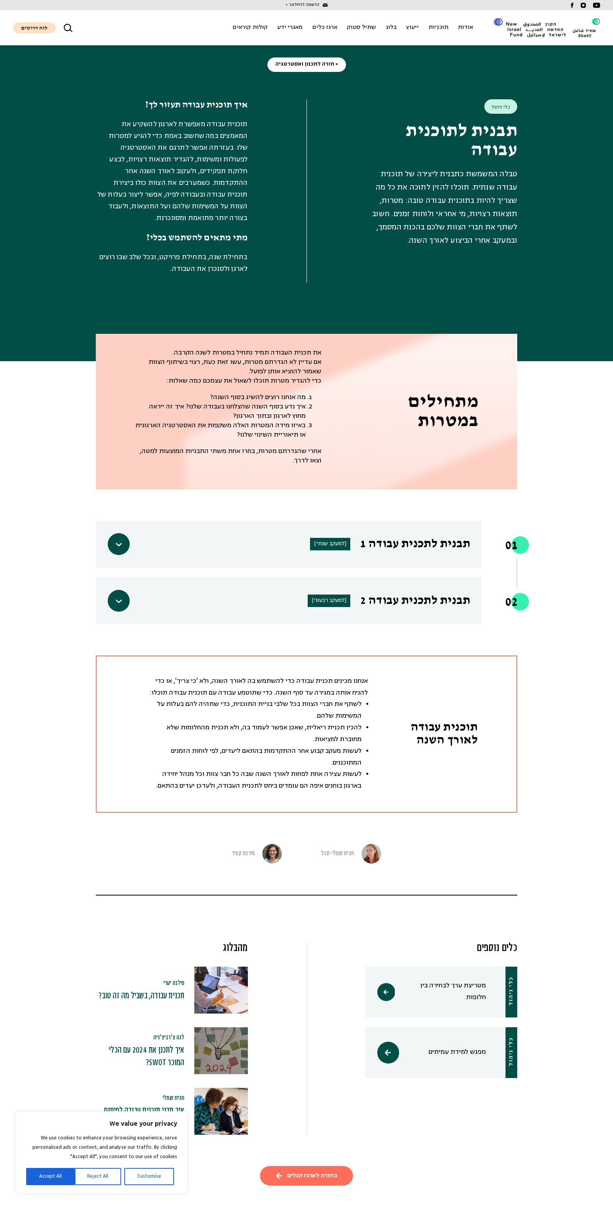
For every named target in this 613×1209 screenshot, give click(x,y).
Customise (149, 1176)
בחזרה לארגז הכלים (306, 1176)
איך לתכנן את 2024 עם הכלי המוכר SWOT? (146, 1056)
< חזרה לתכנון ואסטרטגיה (306, 64)
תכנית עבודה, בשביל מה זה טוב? (141, 996)
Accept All (50, 1176)
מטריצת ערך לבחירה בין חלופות (447, 992)
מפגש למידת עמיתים (447, 1052)
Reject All (97, 1176)
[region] (102, 1152)
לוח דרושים (34, 28)
